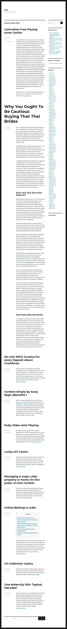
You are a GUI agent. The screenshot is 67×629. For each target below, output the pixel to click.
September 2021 (52, 151)
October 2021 (52, 149)
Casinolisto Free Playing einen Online (20, 31)
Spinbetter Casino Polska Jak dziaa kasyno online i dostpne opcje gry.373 (55, 40)
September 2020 (53, 168)
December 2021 (52, 147)
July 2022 (51, 137)
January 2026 (52, 78)
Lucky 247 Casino (16, 451)
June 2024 (51, 105)
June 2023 (51, 121)
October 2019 (52, 183)
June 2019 (51, 189)
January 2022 (52, 145)
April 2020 (51, 175)
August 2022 (52, 135)
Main (5, 39)
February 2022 (52, 144)
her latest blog (25, 430)
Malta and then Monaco (22, 402)
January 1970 (52, 208)
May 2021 (51, 156)
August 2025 (52, 85)
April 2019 (51, 191)
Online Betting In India (20, 507)
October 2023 (52, 116)
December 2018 (52, 196)
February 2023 (52, 127)
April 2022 (51, 141)
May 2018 (51, 203)
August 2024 (52, 102)
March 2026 (51, 75)
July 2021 (51, 154)
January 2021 (52, 162)
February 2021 (52, 161)
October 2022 (52, 133)
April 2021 (51, 158)
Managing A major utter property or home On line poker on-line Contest (22, 480)
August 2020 (52, 169)
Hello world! (59, 63)
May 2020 (51, 173)
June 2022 (51, 138)
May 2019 (51, 190)
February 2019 (52, 194)
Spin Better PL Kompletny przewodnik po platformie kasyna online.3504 (55, 52)
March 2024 (51, 109)
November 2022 (52, 131)
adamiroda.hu (26, 376)
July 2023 (51, 120)
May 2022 (51, 140)
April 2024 (51, 108)
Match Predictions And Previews (26, 518)
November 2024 (52, 98)
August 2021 (51, 152)
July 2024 (51, 103)
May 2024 (51, 106)
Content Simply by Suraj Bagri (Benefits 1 (21, 393)
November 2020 (52, 165)
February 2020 (52, 177)
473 (14, 618)
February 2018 (52, 205)
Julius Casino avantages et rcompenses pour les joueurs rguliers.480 (55, 44)
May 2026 (51, 73)
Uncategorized (7, 129)
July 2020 (51, 170)
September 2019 (52, 184)
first (6, 10)
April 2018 (51, 204)
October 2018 (52, 198)
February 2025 (52, 94)
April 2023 (51, 124)
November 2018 (52, 197)
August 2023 (52, 119)
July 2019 (51, 187)
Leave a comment (8, 41)
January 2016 (52, 207)
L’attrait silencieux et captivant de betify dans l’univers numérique (56, 48)
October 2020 (52, 166)
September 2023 (52, 117)
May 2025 (51, 89)
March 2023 (51, 126)
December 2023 (52, 113)
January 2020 (52, 179)
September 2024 (53, 101)
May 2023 (51, 123)
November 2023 (52, 114)
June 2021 (51, 155)
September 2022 (52, 134)
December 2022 (52, 130)
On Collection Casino (18, 563)
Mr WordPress (52, 63)
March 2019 (51, 193)
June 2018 (51, 201)
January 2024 (52, 112)
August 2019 (51, 186)
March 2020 (51, 176)
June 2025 (51, 88)
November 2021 (52, 148)
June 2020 (51, 172)
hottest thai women (24, 260)
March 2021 (51, 159)
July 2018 (51, 200)
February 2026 (52, 77)
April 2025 (51, 91)
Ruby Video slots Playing (21, 425)
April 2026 (51, 74)
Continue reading (25, 95)
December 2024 (52, 96)
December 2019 (52, 180)
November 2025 (52, 81)
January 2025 (52, 95)
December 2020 (52, 163)
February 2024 (52, 110)
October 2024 (52, 99)
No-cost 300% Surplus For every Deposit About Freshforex (22, 360)
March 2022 (51, 142)
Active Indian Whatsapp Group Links (27, 523)
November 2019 (52, 182)
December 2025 (52, 80)
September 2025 (52, 84)
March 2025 (51, 92)
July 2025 (51, 87)
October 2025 (52, 82)
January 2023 (52, 128)
